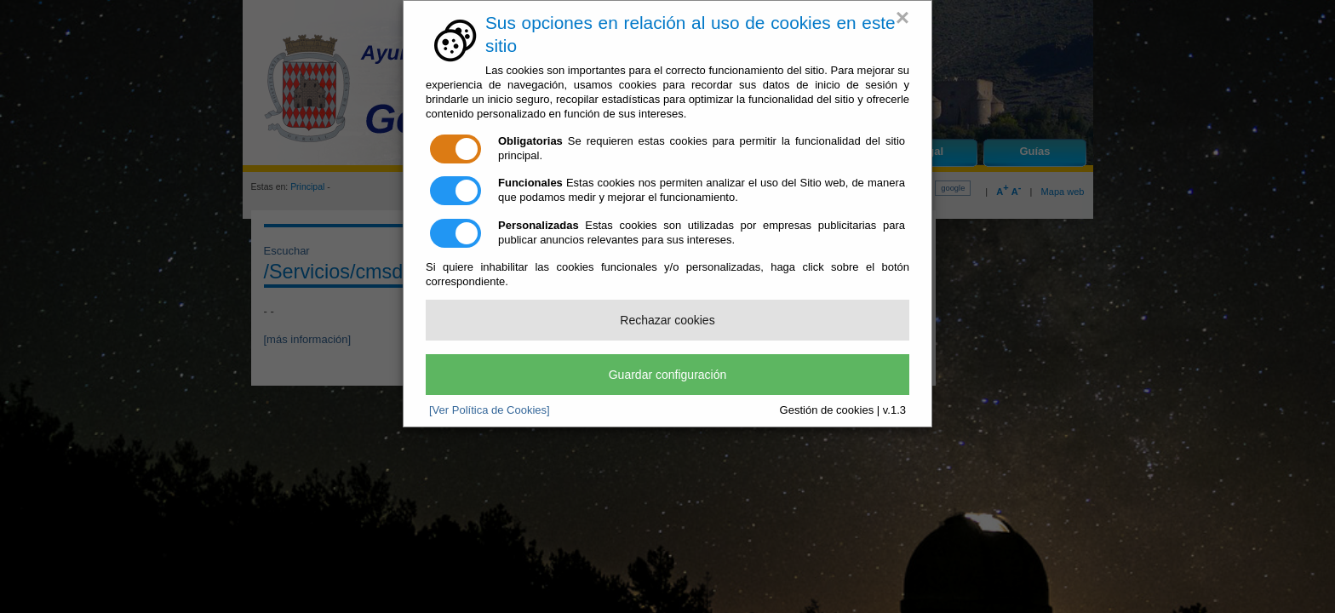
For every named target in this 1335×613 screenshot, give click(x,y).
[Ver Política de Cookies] (489, 410)
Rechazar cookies (667, 320)
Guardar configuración (668, 374)
